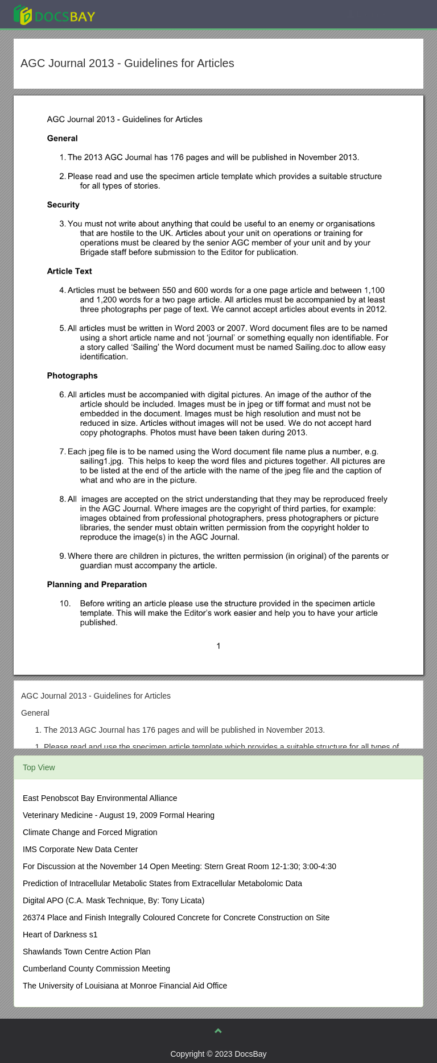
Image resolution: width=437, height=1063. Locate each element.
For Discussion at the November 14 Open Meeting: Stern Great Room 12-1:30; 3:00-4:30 (179, 866)
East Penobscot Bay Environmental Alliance (100, 798)
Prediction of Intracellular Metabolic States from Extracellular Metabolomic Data (162, 883)
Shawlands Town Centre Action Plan (87, 951)
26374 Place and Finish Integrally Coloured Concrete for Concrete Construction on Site (176, 917)
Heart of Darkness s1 (60, 934)
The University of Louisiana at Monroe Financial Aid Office (125, 985)
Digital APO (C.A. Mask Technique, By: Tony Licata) (113, 900)
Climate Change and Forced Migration (90, 832)
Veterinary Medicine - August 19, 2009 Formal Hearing (119, 815)
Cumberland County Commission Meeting (96, 968)
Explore (140, 14)
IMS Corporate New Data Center (80, 849)
